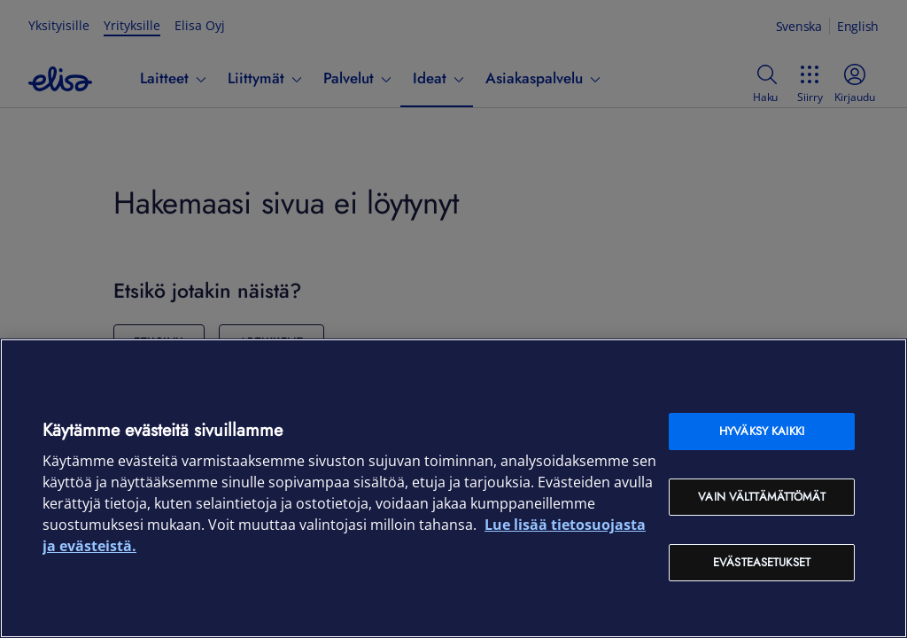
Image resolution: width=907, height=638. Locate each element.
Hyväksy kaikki (761, 431)
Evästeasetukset (761, 562)
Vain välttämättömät (761, 496)
